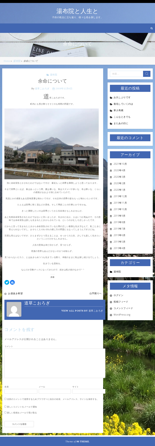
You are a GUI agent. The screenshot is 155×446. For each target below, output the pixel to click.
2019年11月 (120, 202)
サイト (75, 386)
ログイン (118, 295)
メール (42, 386)
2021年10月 (120, 163)
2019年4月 (120, 248)
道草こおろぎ (42, 88)
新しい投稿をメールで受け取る (22, 412)
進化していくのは (123, 103)
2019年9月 (120, 215)
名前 (6, 386)
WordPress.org (122, 314)
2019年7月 (120, 228)
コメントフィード (123, 308)
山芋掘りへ (95, 293)
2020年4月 (120, 170)
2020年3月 (120, 176)
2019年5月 (120, 241)
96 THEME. (83, 441)
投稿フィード (121, 301)
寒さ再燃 (118, 110)
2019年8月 (120, 222)
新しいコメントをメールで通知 (22, 406)
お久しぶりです (122, 97)
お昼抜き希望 (15, 293)
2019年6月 (120, 235)
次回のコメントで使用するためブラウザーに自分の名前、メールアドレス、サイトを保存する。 (53, 398)
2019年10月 (120, 209)
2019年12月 (120, 196)
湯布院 (53, 74)
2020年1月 (120, 189)
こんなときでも (122, 116)
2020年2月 (120, 183)
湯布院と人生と (77, 11)
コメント (8, 346)
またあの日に (121, 123)
